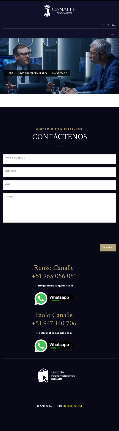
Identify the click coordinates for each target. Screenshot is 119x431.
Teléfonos (10, 170)
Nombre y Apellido (15, 157)
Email (7, 184)
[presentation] (31, 232)
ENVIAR (107, 247)
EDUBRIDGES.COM (71, 406)
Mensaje (9, 196)
